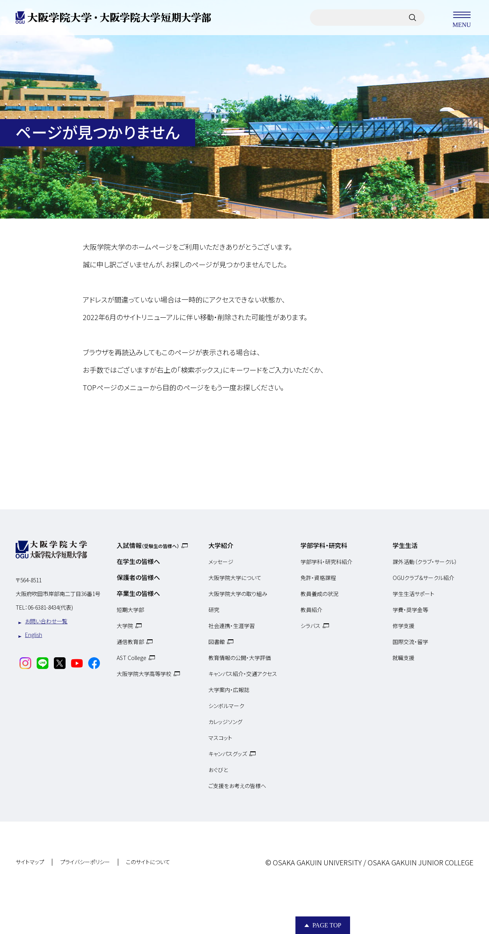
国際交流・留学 (410, 642)
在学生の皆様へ (138, 561)
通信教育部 (130, 642)
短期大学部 (130, 610)
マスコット (220, 738)
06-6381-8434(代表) (50, 607)
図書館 (216, 642)
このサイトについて (148, 862)
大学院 (125, 626)
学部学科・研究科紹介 (326, 562)
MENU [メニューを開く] (461, 17)
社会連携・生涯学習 (231, 626)
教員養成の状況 (319, 594)
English (33, 635)
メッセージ (220, 562)
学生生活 (405, 545)
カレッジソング (225, 722)
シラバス (310, 626)
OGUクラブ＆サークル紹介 (423, 578)
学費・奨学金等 (410, 610)
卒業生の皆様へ (138, 593)
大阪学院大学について (234, 578)
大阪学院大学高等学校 (144, 674)
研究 (213, 610)
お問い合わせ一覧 (46, 621)
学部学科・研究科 (324, 545)
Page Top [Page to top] (326, 925)
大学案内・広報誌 (228, 690)
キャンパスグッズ (227, 754)
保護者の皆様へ (138, 577)
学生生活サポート (413, 594)
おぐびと (218, 770)
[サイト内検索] (412, 17)
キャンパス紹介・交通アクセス (242, 674)
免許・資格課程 (318, 578)
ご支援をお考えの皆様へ (237, 786)
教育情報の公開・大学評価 (239, 658)
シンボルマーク (226, 706)
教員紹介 (311, 610)
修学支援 (403, 626)
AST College (131, 658)
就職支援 (403, 658)
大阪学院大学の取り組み (237, 594)
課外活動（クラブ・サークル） (425, 562)
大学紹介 (220, 545)
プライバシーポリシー (85, 862)
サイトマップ (30, 862)
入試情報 (148, 545)
